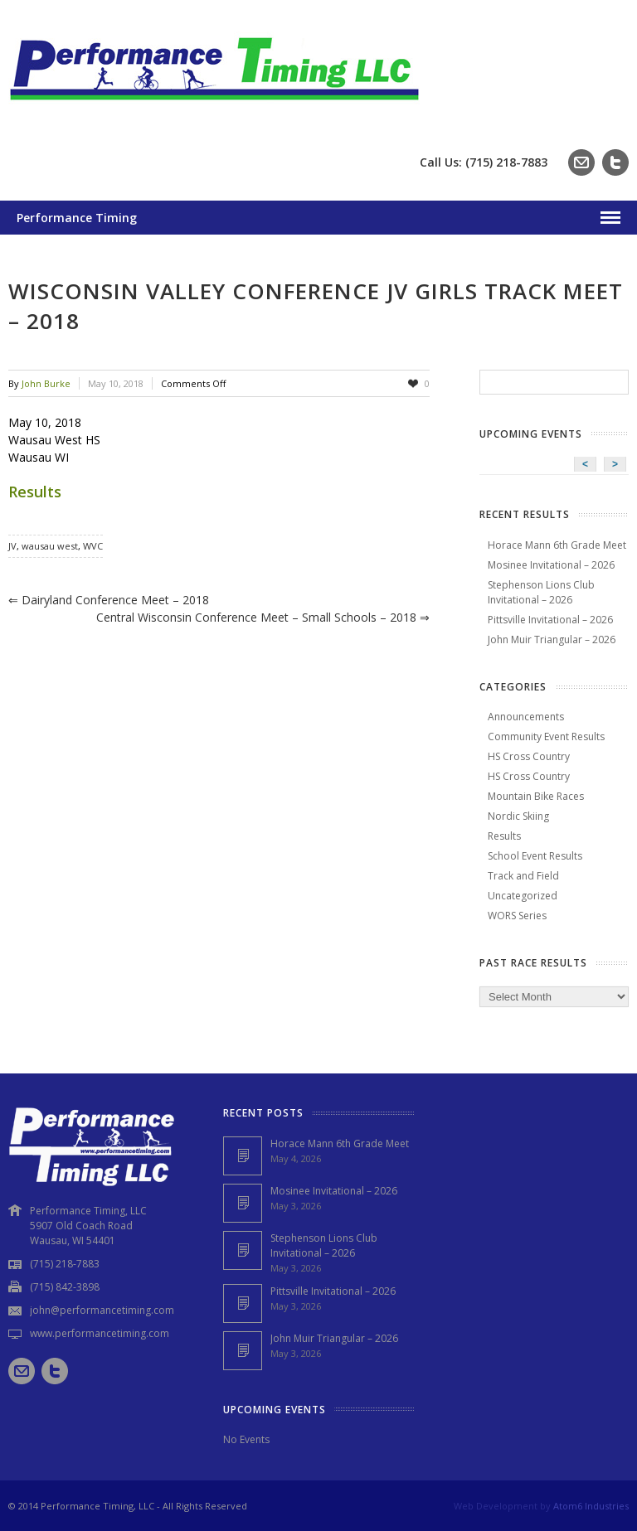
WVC (93, 546)
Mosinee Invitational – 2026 (551, 565)
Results (34, 491)
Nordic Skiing (518, 816)
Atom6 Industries (591, 1506)
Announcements (526, 717)
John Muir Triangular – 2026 (551, 639)
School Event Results (535, 856)
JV (12, 546)
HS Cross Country (529, 756)
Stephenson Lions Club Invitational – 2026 (541, 592)
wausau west (50, 546)
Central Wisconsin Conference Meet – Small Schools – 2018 (263, 617)
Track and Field (523, 876)
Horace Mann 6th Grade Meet (557, 545)
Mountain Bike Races (536, 796)
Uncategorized (522, 896)
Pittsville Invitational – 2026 (550, 620)
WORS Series (517, 915)
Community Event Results (546, 736)
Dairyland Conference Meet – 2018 (108, 600)
